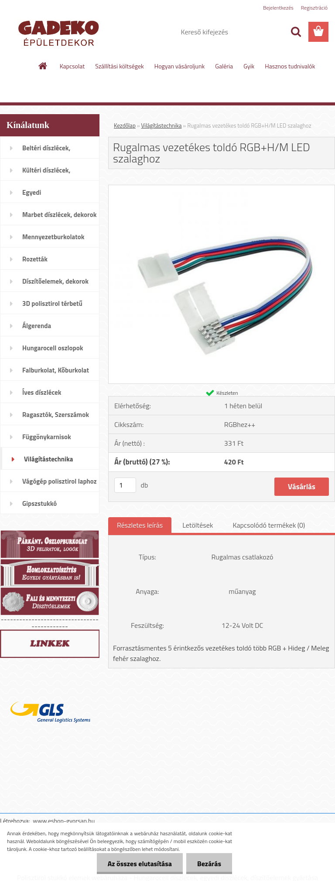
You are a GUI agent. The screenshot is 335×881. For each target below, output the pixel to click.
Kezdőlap (125, 125)
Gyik (248, 66)
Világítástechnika (161, 125)
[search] (296, 32)
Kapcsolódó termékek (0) (268, 525)
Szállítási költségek (119, 66)
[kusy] (125, 485)
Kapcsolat (72, 66)
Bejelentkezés (278, 7)
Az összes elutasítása (140, 863)
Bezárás (209, 863)
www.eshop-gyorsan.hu (64, 820)
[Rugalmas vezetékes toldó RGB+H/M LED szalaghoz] (222, 188)
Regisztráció (314, 7)
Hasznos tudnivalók (290, 66)
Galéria (224, 66)
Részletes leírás (140, 525)
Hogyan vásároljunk (179, 66)
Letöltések (197, 525)
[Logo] (60, 32)
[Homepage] (43, 66)
